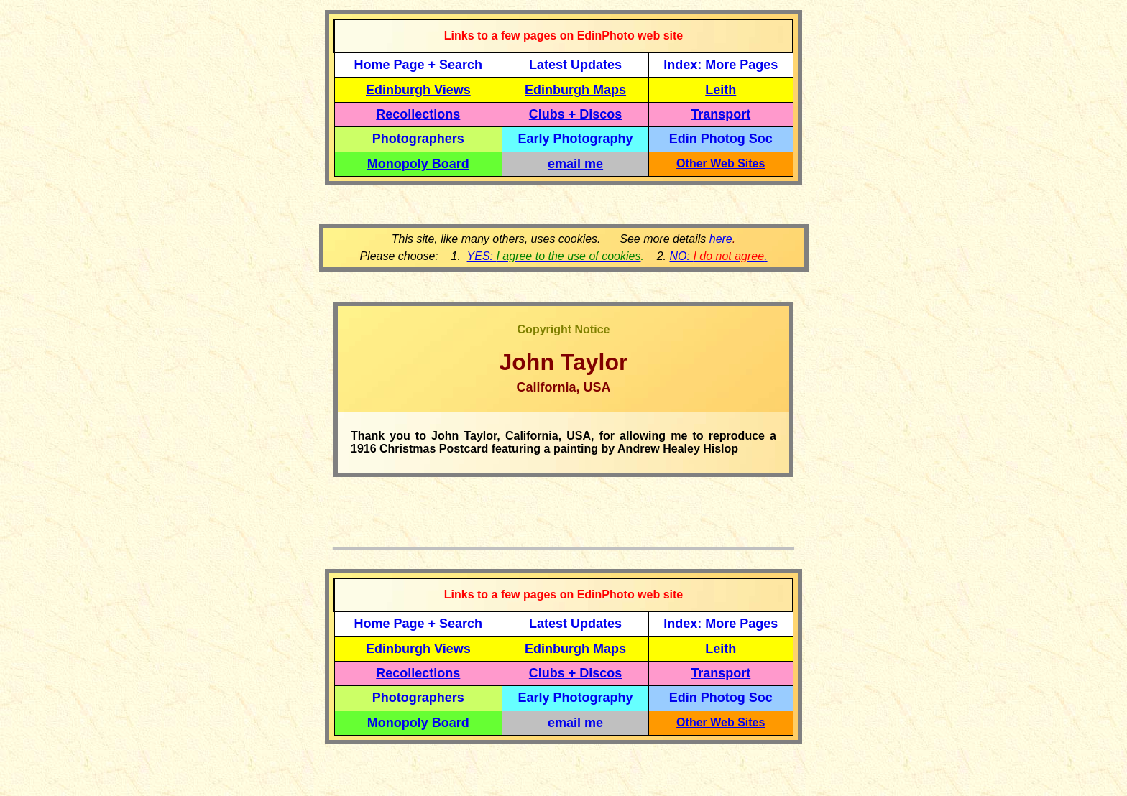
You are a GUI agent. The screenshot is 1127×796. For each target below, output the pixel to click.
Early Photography (575, 138)
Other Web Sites (720, 163)
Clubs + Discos (575, 114)
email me (575, 164)
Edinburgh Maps (575, 90)
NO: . (718, 256)
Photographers (418, 138)
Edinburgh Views (418, 90)
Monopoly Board (418, 164)
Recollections (418, 114)
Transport (720, 114)
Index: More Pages (720, 64)
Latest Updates (575, 64)
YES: (554, 256)
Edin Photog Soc (721, 138)
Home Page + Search (418, 64)
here (720, 239)
